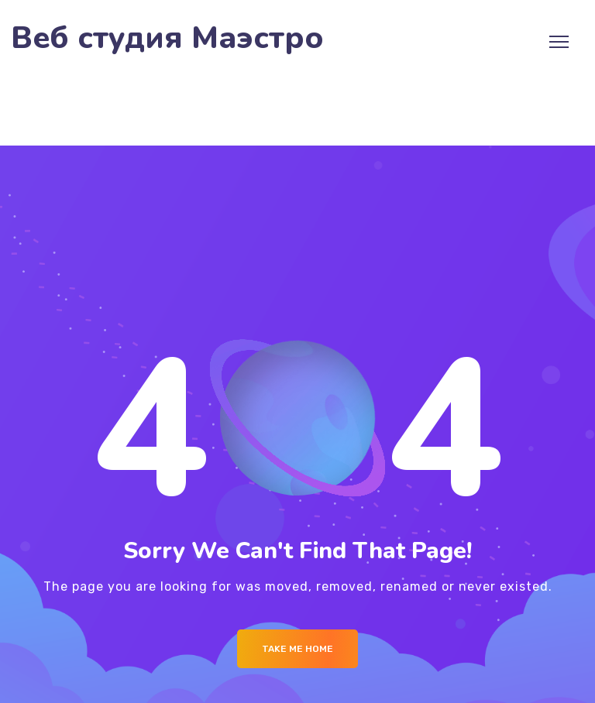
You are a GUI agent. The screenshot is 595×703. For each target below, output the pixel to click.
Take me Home (297, 648)
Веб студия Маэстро (167, 38)
